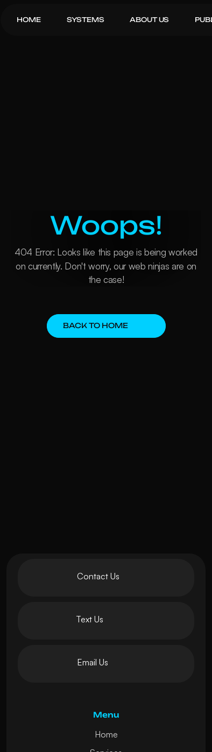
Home (106, 734)
